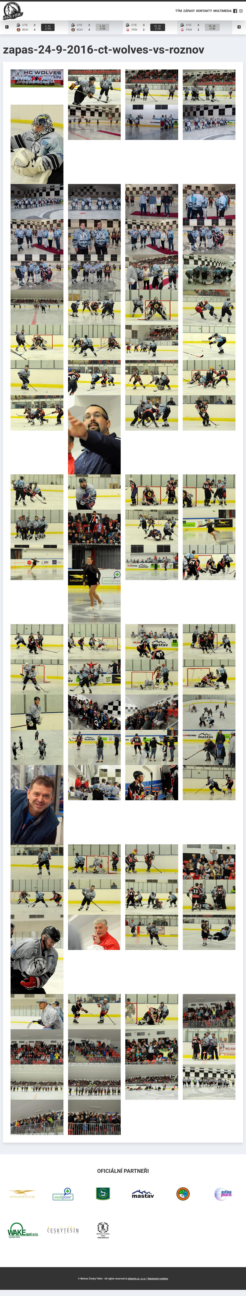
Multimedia (219, 14)
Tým (168, 14)
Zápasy (181, 14)
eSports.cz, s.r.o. (137, 1284)
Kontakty (198, 14)
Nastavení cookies (158, 1284)
